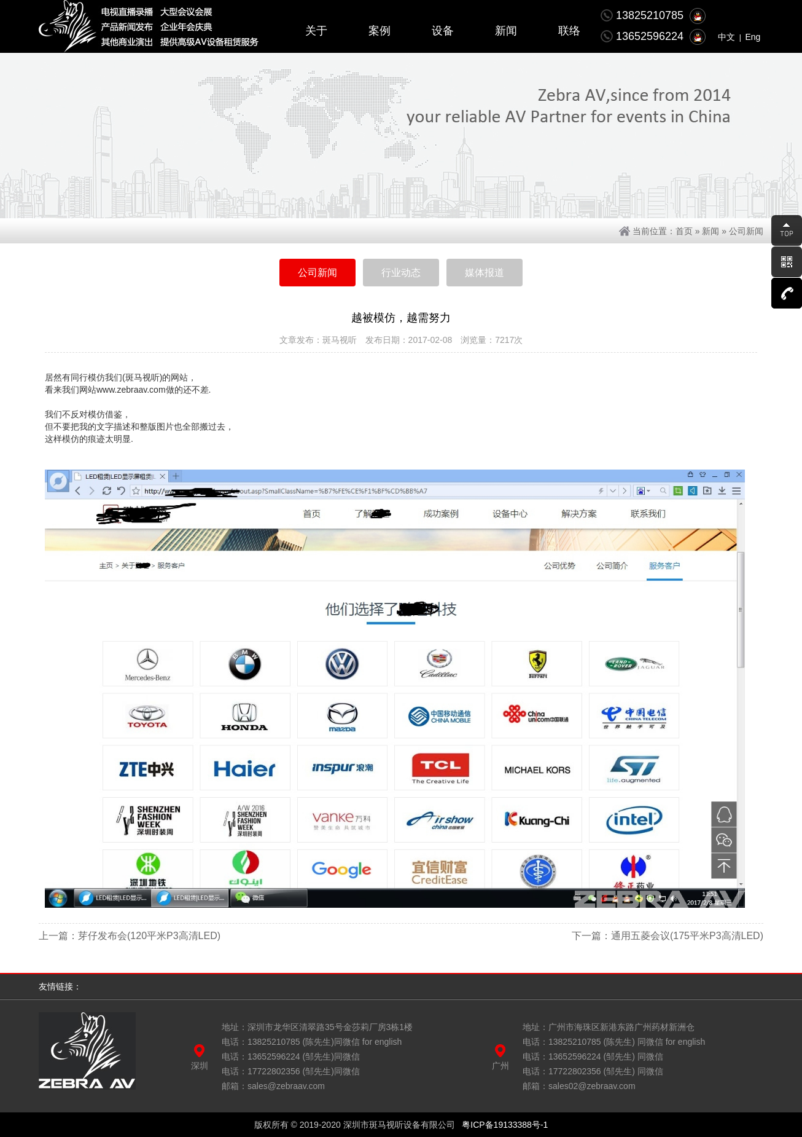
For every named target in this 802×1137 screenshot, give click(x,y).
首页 (684, 231)
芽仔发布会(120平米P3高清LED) (149, 935)
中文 (726, 37)
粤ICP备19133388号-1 (505, 1125)
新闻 (710, 231)
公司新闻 (746, 231)
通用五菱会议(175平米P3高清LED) (687, 935)
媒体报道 (484, 272)
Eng (752, 37)
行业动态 (401, 272)
